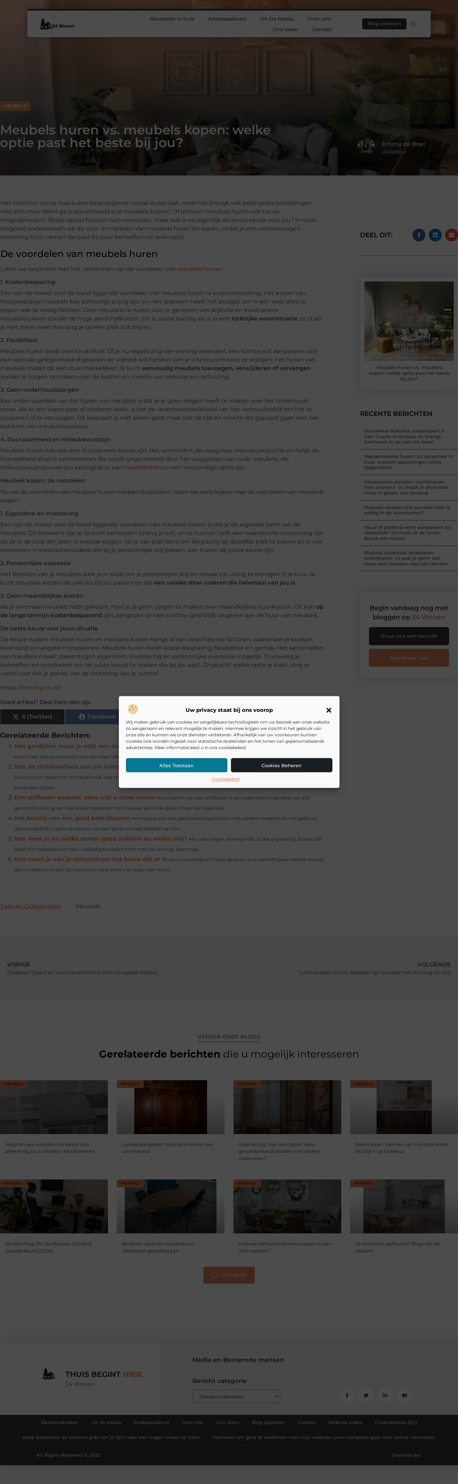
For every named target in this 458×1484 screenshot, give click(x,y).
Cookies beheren (281, 765)
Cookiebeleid (225, 779)
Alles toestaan (176, 765)
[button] (328, 710)
